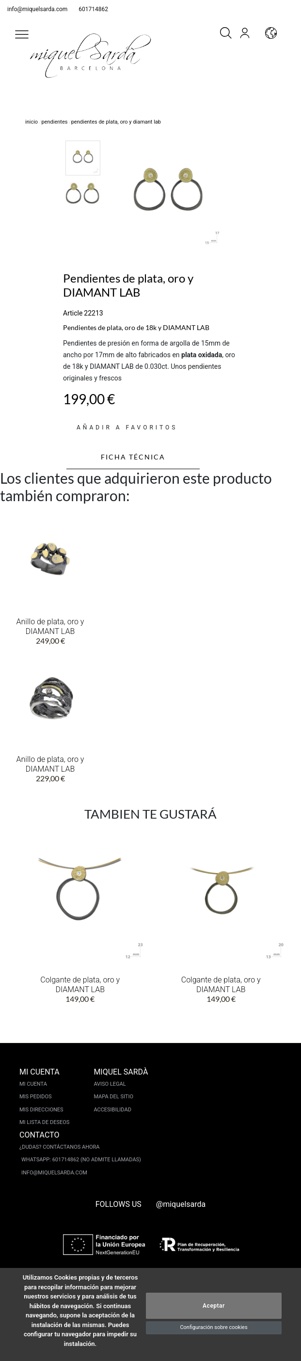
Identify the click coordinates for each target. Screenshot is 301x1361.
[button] (22, 34)
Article (72, 313)
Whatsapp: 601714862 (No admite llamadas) (81, 1159)
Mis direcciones (41, 1110)
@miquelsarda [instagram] (181, 1204)
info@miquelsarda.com (37, 9)
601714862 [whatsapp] (93, 9)
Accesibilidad (112, 1110)
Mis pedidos (35, 1096)
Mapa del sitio (113, 1096)
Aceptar (214, 1305)
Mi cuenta (33, 1084)
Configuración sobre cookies (213, 1327)
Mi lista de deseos (44, 1122)
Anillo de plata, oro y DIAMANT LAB (50, 626)
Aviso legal (110, 1084)
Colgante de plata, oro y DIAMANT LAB (80, 984)
